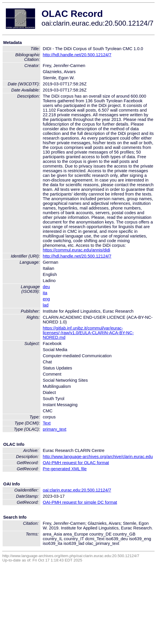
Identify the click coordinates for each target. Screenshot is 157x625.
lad (46, 305)
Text (47, 423)
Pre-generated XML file (65, 468)
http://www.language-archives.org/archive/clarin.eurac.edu (98, 456)
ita (45, 293)
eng (46, 299)
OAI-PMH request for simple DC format (80, 502)
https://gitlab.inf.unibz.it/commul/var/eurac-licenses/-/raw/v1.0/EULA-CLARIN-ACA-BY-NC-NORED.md (88, 333)
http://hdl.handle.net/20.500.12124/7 (77, 54)
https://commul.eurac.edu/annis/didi (76, 250)
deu (46, 286)
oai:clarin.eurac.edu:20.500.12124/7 (77, 490)
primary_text (54, 429)
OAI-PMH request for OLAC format (76, 462)
